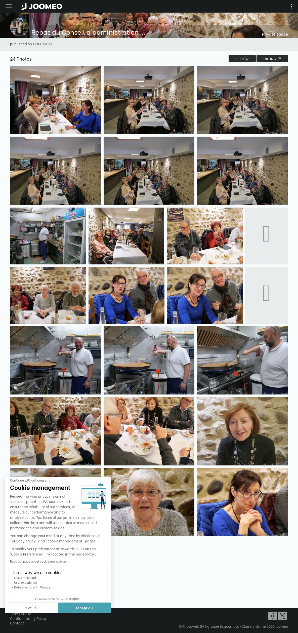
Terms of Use (20, 613)
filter (242, 58)
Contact (17, 622)
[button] (13, 607)
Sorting (272, 58)
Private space (275, 34)
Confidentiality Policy (28, 618)
